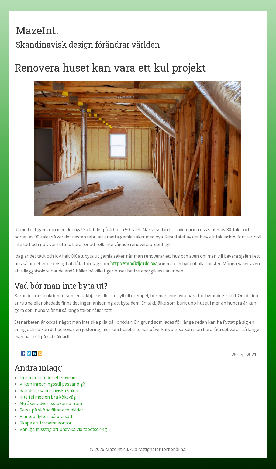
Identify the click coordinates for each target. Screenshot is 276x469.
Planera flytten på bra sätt (46, 416)
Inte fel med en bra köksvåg (48, 397)
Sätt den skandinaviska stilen (49, 390)
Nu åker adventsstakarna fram (51, 403)
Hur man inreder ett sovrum (48, 377)
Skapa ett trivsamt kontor (46, 423)
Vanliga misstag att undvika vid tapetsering (63, 429)
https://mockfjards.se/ (133, 263)
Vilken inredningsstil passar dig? (52, 384)
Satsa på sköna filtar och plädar (51, 410)
